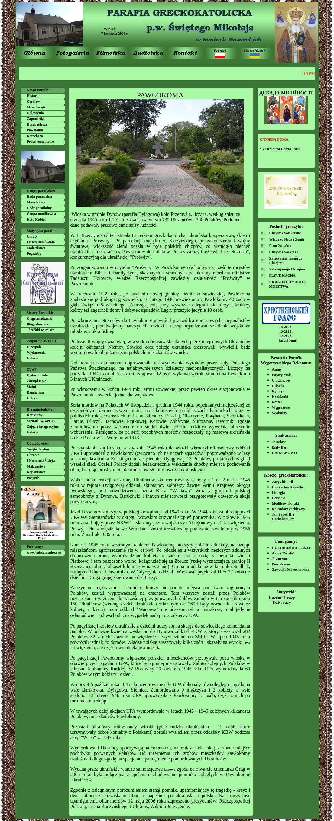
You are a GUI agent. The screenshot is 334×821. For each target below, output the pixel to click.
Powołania (35, 130)
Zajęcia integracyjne (43, 426)
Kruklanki (280, 397)
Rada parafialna (39, 196)
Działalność (36, 392)
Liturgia (278, 492)
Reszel (277, 402)
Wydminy (279, 413)
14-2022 (285, 327)
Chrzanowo (281, 380)
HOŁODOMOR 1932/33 (291, 548)
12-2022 (285, 336)
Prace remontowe (40, 141)
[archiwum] (288, 340)
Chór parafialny (39, 208)
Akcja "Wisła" (283, 553)
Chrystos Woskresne (285, 233)
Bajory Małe (281, 375)
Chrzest (33, 455)
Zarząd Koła (37, 381)
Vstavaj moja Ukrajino (287, 269)
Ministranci (36, 202)
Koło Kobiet (36, 219)
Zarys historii (282, 482)
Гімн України (280, 246)
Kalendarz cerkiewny (288, 509)
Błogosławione (38, 324)
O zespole (34, 347)
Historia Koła (37, 375)
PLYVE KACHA (282, 275)
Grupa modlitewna (41, 214)
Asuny (277, 369)
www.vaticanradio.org (44, 552)
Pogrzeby (34, 253)
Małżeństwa (36, 248)
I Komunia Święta (41, 242)
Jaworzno (279, 559)
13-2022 (285, 331)
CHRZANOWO (284, 453)
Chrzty (32, 236)
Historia (33, 96)
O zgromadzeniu (40, 318)
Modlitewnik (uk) (285, 503)
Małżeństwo (36, 466)
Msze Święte (36, 107)
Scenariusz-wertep (41, 421)
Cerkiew (33, 101)
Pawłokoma (281, 564)
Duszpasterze (37, 124)
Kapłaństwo (36, 472)
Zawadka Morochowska (290, 569)
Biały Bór (279, 447)
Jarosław (279, 442)
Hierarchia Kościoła (287, 487)
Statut (31, 387)
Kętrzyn (278, 391)
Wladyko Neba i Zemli (286, 239)
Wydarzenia (36, 352)
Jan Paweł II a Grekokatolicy (283, 516)
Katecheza (35, 136)
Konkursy (34, 415)
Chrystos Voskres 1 (284, 252)
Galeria (33, 358)
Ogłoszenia (35, 113)
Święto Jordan (38, 449)
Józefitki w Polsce (40, 330)
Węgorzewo (281, 407)
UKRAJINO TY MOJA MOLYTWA (287, 284)
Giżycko (278, 386)
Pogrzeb (33, 478)
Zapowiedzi (36, 119)
